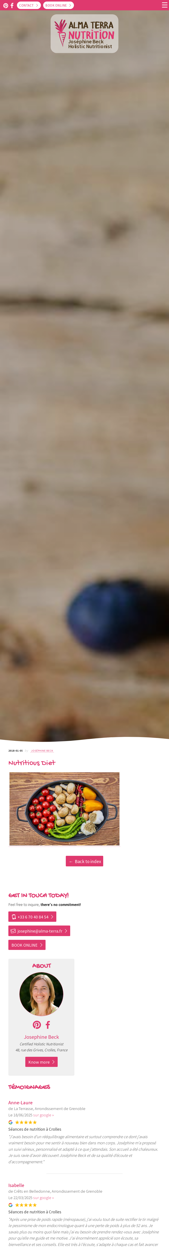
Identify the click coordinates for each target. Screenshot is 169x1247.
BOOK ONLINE (24, 945)
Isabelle (16, 1185)
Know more (39, 1062)
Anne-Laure (20, 1102)
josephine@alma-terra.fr (36, 931)
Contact (26, 5)
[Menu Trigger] (164, 4)
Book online (56, 5)
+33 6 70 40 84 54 (30, 917)
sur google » (43, 1114)
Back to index (88, 861)
